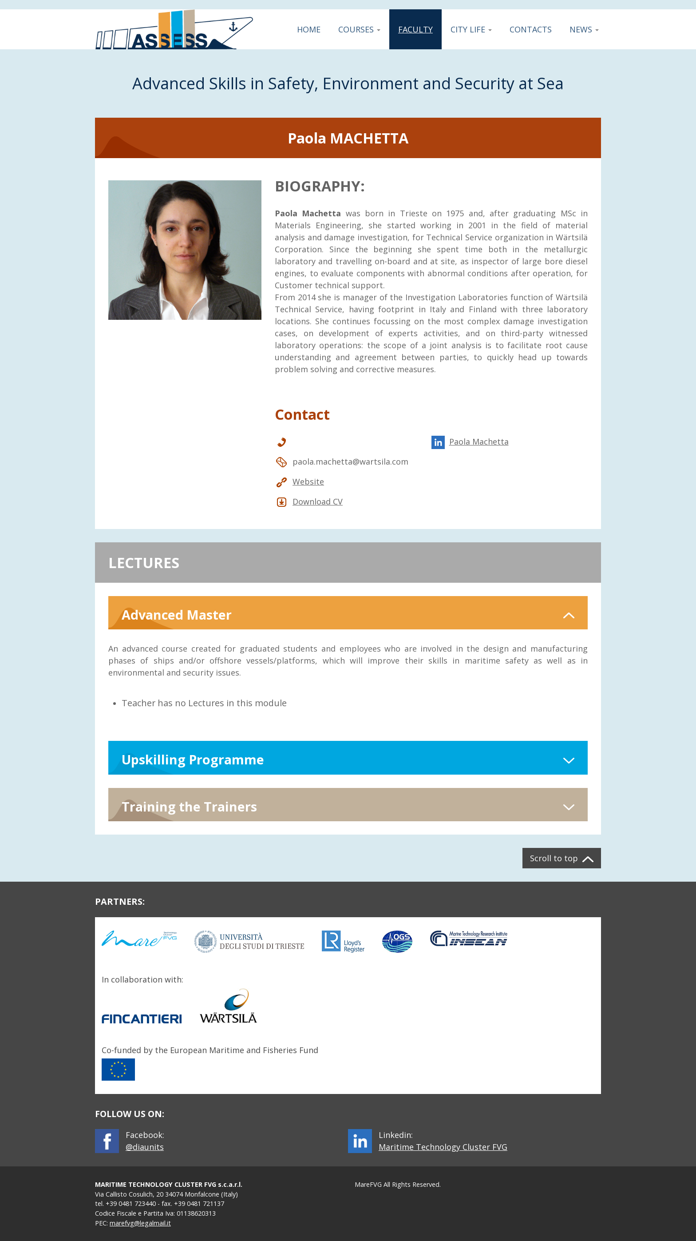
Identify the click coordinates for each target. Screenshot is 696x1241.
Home (308, 29)
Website (299, 482)
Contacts (531, 29)
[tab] (348, 612)
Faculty (416, 29)
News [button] (584, 29)
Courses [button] (359, 29)
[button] (348, 612)
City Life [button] (471, 29)
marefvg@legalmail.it (140, 1223)
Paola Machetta (470, 442)
